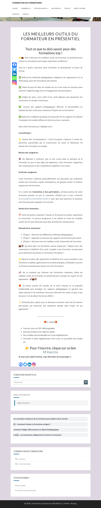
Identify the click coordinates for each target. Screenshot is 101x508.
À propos (15, 14)
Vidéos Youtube (79, 8)
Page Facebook (22, 395)
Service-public (20, 485)
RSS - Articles (20, 459)
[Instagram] (34, 362)
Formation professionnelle (25, 490)
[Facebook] (21, 362)
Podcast (67, 8)
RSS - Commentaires (23, 464)
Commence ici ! (26, 8)
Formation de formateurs (27, 2)
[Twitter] (25, 362)
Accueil (15, 8)
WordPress (57, 503)
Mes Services (56, 8)
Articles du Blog (40, 8)
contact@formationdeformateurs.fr (35, 198)
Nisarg (73, 503)
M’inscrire (50, 352)
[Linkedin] (29, 362)
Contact (26, 14)
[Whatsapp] (14, 78)
